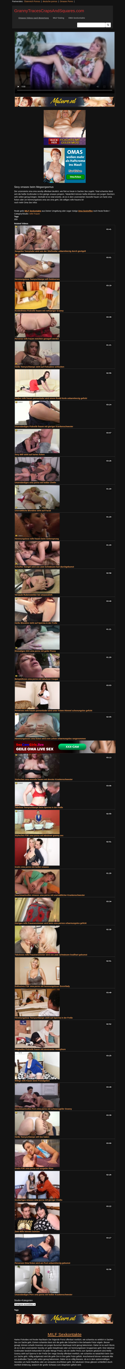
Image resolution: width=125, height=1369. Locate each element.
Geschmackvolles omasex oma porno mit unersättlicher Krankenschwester (50, 895)
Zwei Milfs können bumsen (27, 1231)
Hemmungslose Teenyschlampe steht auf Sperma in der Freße (44, 1018)
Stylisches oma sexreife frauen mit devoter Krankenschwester (44, 779)
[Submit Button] (108, 25)
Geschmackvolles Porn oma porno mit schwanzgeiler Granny (43, 1109)
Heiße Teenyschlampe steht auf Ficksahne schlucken (39, 367)
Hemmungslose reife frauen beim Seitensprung (37, 539)
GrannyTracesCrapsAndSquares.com (49, 10)
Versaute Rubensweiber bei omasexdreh (33, 595)
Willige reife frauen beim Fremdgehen (32, 1081)
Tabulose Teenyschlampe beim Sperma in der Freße (39, 807)
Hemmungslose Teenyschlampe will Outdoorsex (37, 279)
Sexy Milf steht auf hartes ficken (30, 454)
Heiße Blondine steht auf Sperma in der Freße (36, 623)
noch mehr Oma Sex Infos (25, 202)
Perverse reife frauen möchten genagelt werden (37, 339)
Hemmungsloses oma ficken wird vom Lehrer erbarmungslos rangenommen (50, 738)
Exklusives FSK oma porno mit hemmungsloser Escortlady (42, 986)
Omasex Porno (66, 1)
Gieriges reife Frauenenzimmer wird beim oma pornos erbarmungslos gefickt (51, 923)
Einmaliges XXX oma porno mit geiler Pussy (35, 651)
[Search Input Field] (91, 25)
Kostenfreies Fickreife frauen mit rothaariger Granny (39, 311)
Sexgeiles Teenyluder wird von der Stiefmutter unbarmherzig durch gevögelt (50, 251)
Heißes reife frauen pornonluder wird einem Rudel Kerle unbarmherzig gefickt (51, 398)
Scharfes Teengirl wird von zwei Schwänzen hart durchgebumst (44, 567)
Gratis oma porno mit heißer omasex (32, 867)
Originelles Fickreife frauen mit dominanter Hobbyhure (40, 1049)
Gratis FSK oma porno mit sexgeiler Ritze (34, 1168)
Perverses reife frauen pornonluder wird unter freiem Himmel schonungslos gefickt (53, 710)
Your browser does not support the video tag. (65, 62)
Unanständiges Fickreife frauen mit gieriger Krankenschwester (44, 426)
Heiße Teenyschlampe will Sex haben (32, 1137)
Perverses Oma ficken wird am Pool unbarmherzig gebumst (42, 1263)
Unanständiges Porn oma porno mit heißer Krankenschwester (44, 1294)
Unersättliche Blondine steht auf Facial (33, 510)
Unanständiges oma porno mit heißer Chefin (35, 482)
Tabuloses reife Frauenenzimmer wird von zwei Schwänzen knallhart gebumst (51, 955)
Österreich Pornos (32, 1)
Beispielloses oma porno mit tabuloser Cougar (36, 679)
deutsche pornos (50, 1)
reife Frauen (34, 214)
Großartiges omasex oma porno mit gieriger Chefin (38, 1200)
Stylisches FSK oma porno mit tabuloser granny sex (39, 835)
